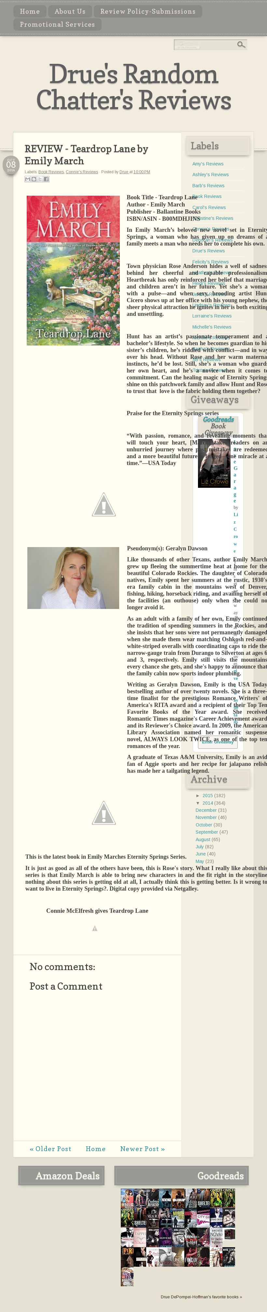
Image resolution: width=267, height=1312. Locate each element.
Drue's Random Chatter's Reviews (133, 86)
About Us (70, 11)
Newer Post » (142, 1149)
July (200, 846)
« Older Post (51, 1149)
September (207, 832)
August (204, 839)
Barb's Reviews (208, 185)
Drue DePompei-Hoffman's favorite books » (201, 1297)
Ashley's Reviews (210, 174)
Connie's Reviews (82, 172)
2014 (208, 803)
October (205, 824)
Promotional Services (57, 24)
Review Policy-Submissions (148, 11)
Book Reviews (51, 172)
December (207, 810)
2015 (208, 795)
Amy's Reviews (208, 163)
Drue (124, 172)
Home (30, 11)
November (207, 817)
